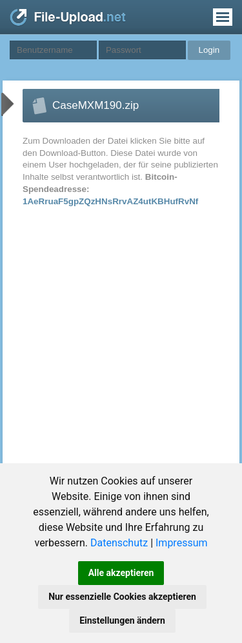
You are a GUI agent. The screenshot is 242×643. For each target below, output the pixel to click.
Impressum (182, 543)
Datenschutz (119, 543)
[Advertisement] (109, 341)
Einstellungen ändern (122, 620)
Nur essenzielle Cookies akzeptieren (122, 596)
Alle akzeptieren (121, 573)
